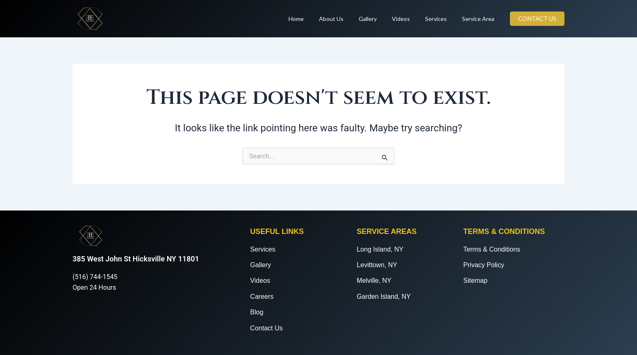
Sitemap (475, 280)
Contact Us (266, 328)
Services (441, 18)
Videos (410, 18)
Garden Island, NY (384, 296)
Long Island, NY (380, 249)
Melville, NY (374, 280)
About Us (347, 18)
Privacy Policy (483, 264)
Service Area (480, 18)
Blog (256, 312)
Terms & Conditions (491, 249)
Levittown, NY (377, 264)
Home (316, 18)
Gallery (380, 18)
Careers (261, 296)
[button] (537, 18)
